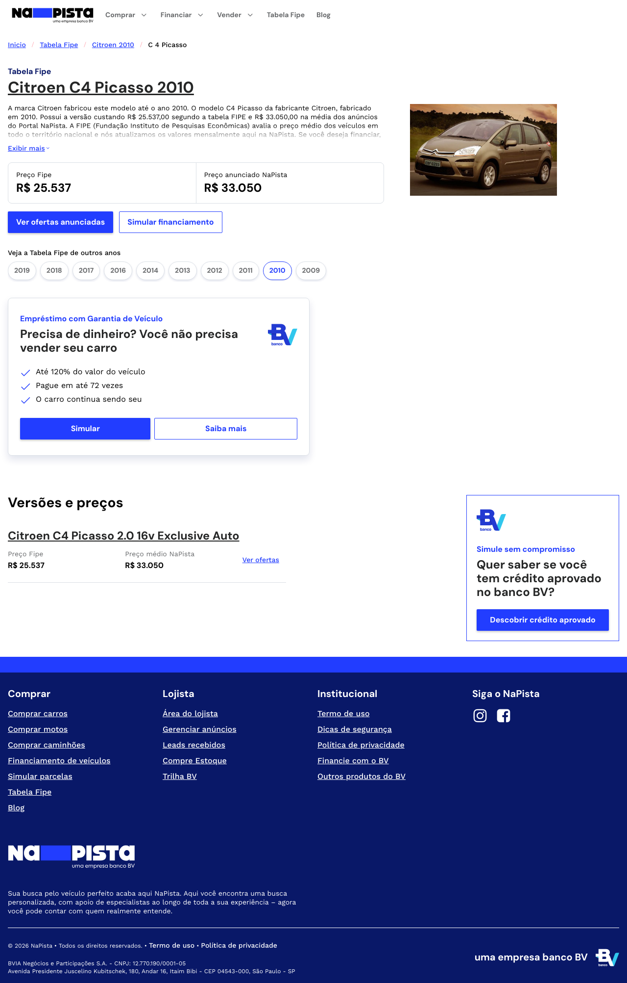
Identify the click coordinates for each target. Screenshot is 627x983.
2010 (277, 270)
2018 (54, 270)
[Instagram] (480, 717)
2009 (311, 270)
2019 (22, 270)
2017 (86, 270)
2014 (150, 270)
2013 (182, 270)
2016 (118, 270)
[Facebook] (503, 717)
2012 (214, 270)
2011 (246, 270)
